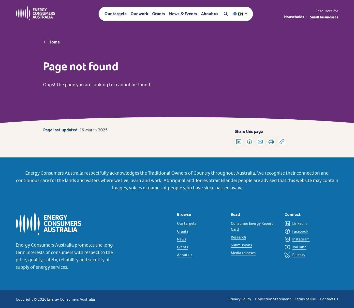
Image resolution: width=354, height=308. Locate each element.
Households (294, 16)
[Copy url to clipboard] (282, 142)
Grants (158, 13)
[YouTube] (308, 247)
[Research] (255, 237)
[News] (201, 239)
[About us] (201, 255)
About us (209, 13)
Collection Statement (273, 299)
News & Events (183, 13)
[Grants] (201, 231)
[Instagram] (308, 239)
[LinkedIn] (308, 223)
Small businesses (324, 17)
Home (54, 42)
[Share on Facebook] (249, 142)
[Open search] (225, 14)
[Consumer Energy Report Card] (255, 226)
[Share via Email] (260, 142)
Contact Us (329, 299)
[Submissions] (255, 245)
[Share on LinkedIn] (239, 142)
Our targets (115, 13)
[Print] (271, 142)
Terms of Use (305, 299)
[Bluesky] (308, 255)
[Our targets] (201, 223)
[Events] (201, 247)
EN (240, 14)
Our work (139, 13)
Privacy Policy (239, 299)
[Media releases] (255, 253)
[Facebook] (308, 231)
